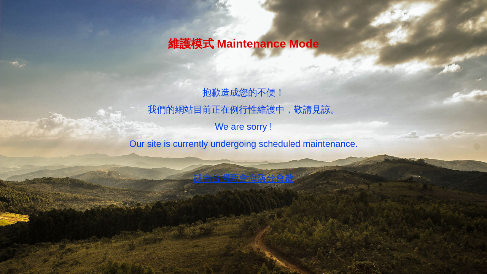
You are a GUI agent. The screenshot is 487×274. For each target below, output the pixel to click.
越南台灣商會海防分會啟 (243, 178)
